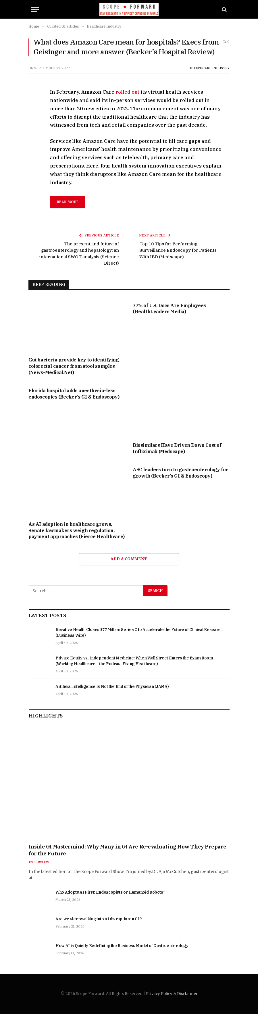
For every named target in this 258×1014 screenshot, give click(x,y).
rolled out (127, 92)
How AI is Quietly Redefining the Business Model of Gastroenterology (121, 945)
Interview (39, 862)
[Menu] (35, 9)
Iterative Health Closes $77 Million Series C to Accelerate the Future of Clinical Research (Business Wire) (139, 632)
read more (67, 202)
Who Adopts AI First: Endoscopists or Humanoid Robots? (110, 892)
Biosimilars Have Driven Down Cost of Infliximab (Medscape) (177, 448)
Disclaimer (187, 993)
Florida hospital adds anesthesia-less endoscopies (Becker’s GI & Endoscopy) (73, 394)
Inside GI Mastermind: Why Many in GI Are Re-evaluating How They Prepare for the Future (127, 850)
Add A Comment (129, 559)
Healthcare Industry (209, 68)
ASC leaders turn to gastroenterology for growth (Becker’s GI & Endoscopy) (180, 473)
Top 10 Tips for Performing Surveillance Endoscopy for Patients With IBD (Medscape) (178, 250)
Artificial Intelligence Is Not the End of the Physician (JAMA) (112, 686)
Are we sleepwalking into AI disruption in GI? (98, 918)
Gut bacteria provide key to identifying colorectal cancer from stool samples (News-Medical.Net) (73, 366)
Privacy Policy (159, 993)
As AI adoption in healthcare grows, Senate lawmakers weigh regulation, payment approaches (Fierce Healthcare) (76, 530)
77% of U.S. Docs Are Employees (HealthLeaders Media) (169, 309)
